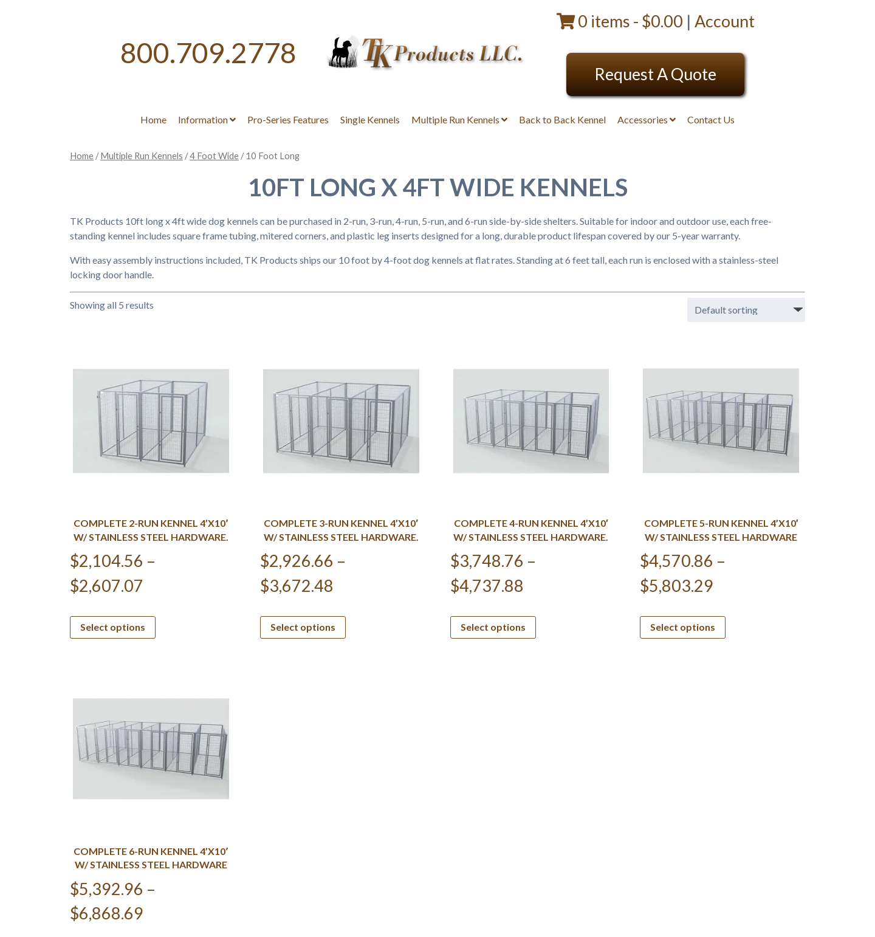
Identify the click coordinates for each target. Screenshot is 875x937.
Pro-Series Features (288, 119)
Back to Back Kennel (562, 119)
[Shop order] (746, 310)
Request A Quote (655, 74)
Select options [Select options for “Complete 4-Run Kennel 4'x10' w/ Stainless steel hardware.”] (493, 627)
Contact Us (711, 119)
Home (153, 119)
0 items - (621, 21)
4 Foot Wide (214, 155)
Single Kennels (370, 119)
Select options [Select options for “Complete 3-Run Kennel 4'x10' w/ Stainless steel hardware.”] (302, 627)
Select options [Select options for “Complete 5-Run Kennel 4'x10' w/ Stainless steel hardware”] (682, 627)
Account (725, 21)
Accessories (646, 119)
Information (207, 119)
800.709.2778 (208, 52)
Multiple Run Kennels (459, 119)
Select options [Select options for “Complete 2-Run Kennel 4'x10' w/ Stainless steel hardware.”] (112, 627)
